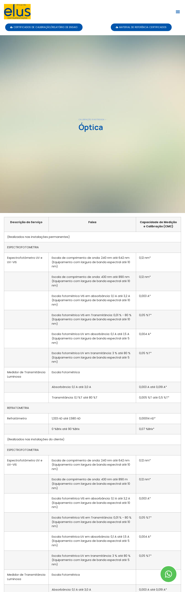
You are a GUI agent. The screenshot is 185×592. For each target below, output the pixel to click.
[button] (177, 11)
